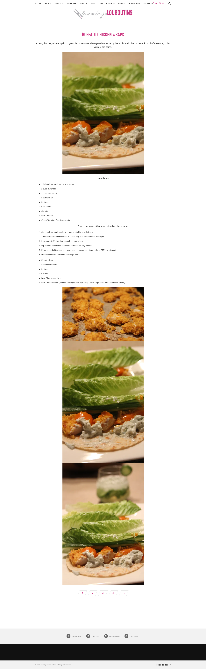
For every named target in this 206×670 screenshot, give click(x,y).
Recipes (110, 3)
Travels (59, 3)
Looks (47, 3)
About (121, 3)
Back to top (163, 666)
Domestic (72, 3)
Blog (38, 3)
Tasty (93, 3)
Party (83, 3)
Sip (101, 3)
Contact (148, 3)
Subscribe (135, 3)
